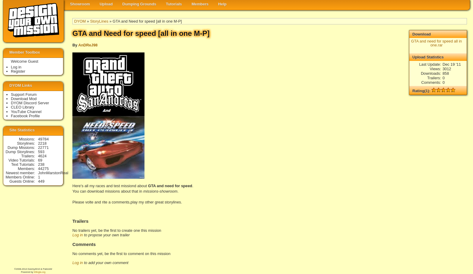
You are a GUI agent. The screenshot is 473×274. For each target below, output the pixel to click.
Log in (77, 235)
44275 (43, 168)
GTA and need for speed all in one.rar (436, 43)
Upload (106, 4)
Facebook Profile (25, 116)
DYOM (80, 21)
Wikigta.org (39, 272)
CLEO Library (22, 107)
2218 (42, 143)
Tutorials (174, 4)
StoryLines (99, 21)
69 (40, 160)
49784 (43, 139)
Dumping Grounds (139, 4)
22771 (43, 147)
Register (18, 71)
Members (200, 4)
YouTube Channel (26, 111)
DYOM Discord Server (30, 103)
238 (41, 164)
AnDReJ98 (87, 45)
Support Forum (24, 94)
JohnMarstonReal (53, 173)
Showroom (80, 4)
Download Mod (24, 98)
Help (222, 4)
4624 (42, 156)
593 (41, 152)
